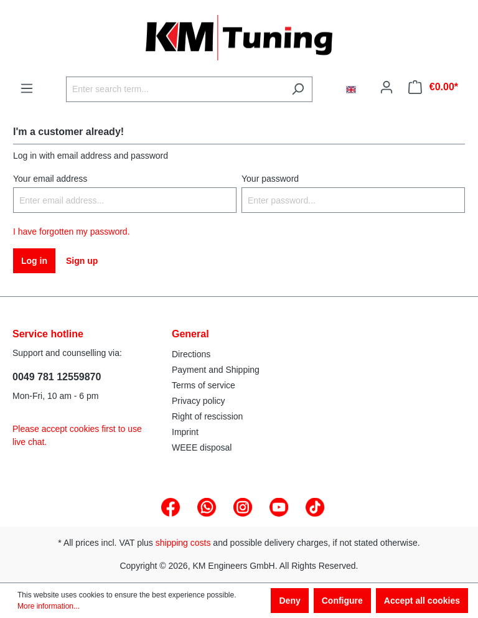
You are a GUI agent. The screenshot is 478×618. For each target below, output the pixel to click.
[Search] (297, 89)
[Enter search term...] (175, 89)
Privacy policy (198, 401)
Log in (34, 261)
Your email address (50, 179)
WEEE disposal (202, 447)
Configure (342, 601)
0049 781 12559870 (56, 377)
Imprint (185, 432)
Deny (289, 601)
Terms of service (203, 385)
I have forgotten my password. (71, 231)
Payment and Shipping (216, 370)
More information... (48, 606)
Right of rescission (207, 416)
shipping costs (183, 543)
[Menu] (26, 88)
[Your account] (386, 87)
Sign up (82, 261)
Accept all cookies (422, 601)
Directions (191, 354)
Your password (270, 179)
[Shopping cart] (433, 87)
